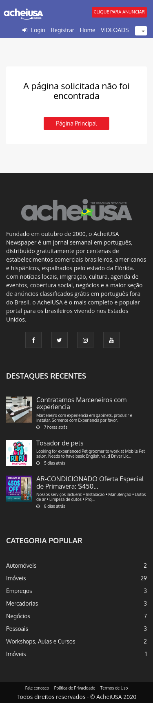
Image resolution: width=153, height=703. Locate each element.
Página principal (76, 123)
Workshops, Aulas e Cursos (40, 641)
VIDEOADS (115, 29)
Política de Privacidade (74, 687)
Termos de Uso (114, 687)
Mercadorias (22, 603)
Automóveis (21, 565)
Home (87, 29)
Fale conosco (37, 687)
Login (38, 29)
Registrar (62, 29)
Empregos (19, 590)
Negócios (18, 616)
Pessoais (17, 628)
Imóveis (16, 578)
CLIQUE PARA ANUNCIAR (119, 12)
